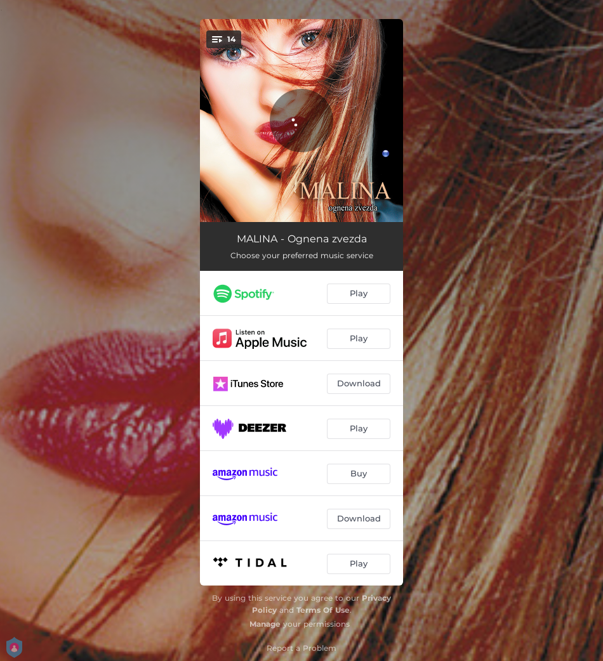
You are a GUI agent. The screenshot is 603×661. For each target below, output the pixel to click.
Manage (265, 624)
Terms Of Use (323, 610)
